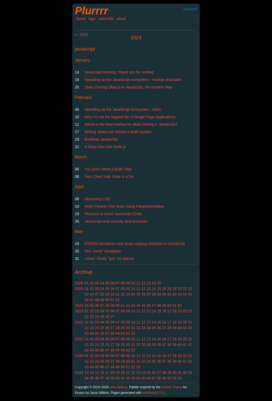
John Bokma (118, 387)
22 (190, 289)
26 (107, 316)
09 (128, 283)
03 (97, 283)
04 (102, 283)
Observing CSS (97, 199)
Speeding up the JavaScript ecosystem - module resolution (132, 79)
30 (112, 294)
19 (174, 289)
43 (179, 294)
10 (133, 283)
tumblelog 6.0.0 (153, 393)
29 (107, 294)
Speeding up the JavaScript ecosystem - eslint (122, 109)
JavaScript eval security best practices (115, 221)
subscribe (106, 19)
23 (86, 294)
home (81, 19)
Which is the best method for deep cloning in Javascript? (130, 124)
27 (97, 294)
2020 (79, 356)
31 (118, 294)
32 (123, 294)
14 (154, 283)
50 (107, 300)
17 (169, 311)
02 (92, 283)
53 (138, 367)
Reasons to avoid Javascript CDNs (113, 214)
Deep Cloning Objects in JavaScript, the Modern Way (128, 87)
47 (92, 300)
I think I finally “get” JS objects (109, 258)
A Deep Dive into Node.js (105, 147)
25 (102, 316)
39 (159, 294)
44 (185, 294)
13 (149, 283)
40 (164, 294)
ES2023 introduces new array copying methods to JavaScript (134, 244)
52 (118, 300)
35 (138, 294)
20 (179, 289)
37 (149, 294)
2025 (79, 289)
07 (118, 283)
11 (138, 283)
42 (174, 294)
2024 (79, 305)
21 (185, 289)
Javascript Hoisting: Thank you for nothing (119, 72)
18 (169, 289)
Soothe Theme (172, 387)
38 (154, 294)
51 (112, 300)
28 (102, 294)
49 (102, 300)
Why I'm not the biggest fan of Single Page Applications (130, 117)
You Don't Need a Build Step (107, 169)
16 (164, 289)
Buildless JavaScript (101, 139)
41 (169, 294)
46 (86, 300)
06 (112, 283)
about (121, 19)
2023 (79, 311)
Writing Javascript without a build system (117, 132)
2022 (84, 34)
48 (97, 300)
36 (143, 294)
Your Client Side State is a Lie (109, 176)
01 (86, 283)
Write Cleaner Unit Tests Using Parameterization (124, 206)
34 (133, 294)
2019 (79, 372)
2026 (79, 283)
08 (123, 283)
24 (92, 294)
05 (107, 283)
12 (143, 283)
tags (91, 19)
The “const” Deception (102, 251)
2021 (79, 339)
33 (128, 294)
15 (159, 283)
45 (190, 294)
